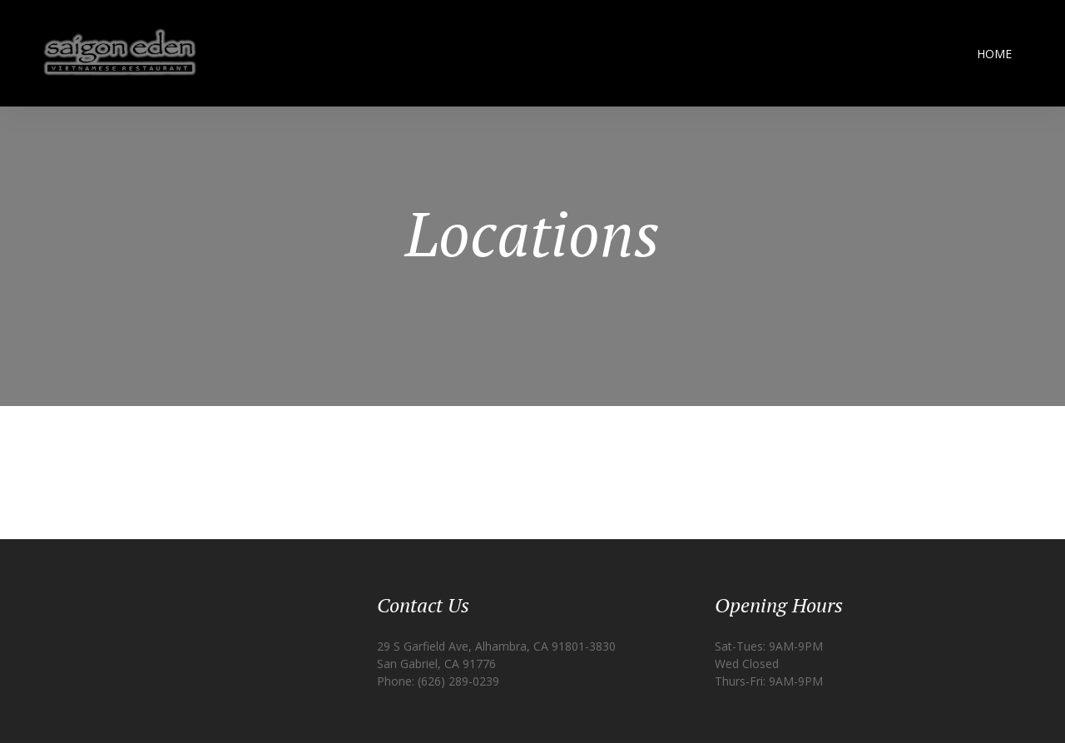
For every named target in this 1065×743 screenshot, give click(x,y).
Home (994, 54)
